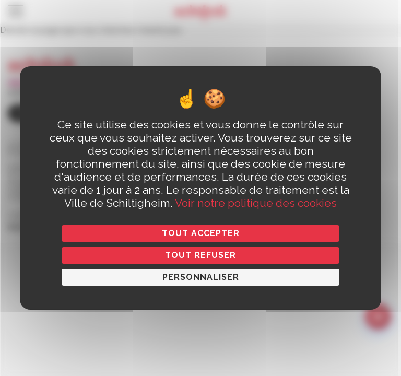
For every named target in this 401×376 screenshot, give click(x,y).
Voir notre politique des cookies (256, 202)
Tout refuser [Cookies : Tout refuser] (200, 255)
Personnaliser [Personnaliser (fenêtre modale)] (200, 277)
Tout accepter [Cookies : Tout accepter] (201, 233)
